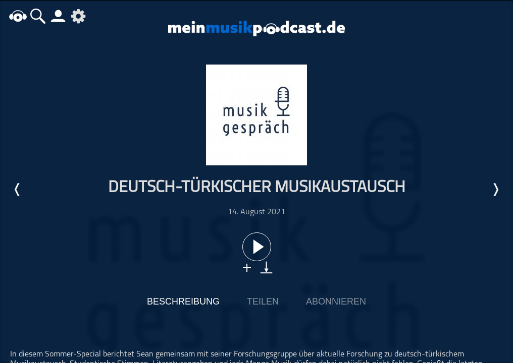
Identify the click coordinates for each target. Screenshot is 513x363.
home (18, 16)
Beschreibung (183, 301)
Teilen (263, 301)
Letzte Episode (17, 189)
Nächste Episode (495, 189)
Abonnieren (336, 301)
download (266, 267)
